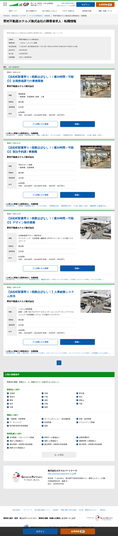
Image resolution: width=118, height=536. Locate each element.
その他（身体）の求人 (94, 135)
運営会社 (103, 510)
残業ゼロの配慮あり (17, 448)
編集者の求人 (45, 279)
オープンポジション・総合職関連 (57, 419)
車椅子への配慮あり (52, 437)
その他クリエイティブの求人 (80, 279)
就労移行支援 (86, 11)
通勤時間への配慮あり (87, 441)
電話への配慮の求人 (110, 135)
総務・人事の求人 (43, 135)
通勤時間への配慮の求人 (98, 206)
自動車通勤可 (84, 437)
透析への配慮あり (51, 441)
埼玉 (80, 397)
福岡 (46, 407)
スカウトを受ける (68, 11)
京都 (46, 404)
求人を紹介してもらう (49, 11)
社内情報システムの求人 (100, 353)
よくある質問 (71, 5)
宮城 (46, 393)
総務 (46, 426)
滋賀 (46, 400)
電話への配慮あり (16, 441)
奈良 (11, 404)
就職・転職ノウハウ (105, 11)
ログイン (40, 531)
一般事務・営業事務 (17, 419)
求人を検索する (31, 11)
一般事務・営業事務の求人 (26, 135)
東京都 (81, 393)
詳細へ (77, 124)
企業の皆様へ (16, 510)
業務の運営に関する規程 (68, 510)
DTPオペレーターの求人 (60, 279)
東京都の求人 (10, 135)
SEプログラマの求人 (38, 353)
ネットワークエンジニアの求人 (79, 353)
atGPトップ (13, 11)
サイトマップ (28, 510)
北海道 (12, 393)
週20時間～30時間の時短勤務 (55, 444)
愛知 (11, 400)
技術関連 (47, 422)
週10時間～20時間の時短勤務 (90, 444)
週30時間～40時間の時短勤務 (21, 444)
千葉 (46, 397)
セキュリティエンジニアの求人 (56, 353)
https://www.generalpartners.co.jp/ (61, 474)
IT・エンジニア (16, 422)
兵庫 (11, 407)
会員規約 (55, 510)
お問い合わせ (61, 5)
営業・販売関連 (85, 419)
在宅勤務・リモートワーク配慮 (22, 437)
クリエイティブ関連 (87, 422)
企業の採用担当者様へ (68, 3)
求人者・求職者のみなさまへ (88, 510)
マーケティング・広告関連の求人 (28, 279)
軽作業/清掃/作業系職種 (19, 426)
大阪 (80, 404)
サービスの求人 (55, 135)
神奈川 (12, 397)
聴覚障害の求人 (80, 135)
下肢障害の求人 (68, 135)
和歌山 (81, 400)
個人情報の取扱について (42, 510)
